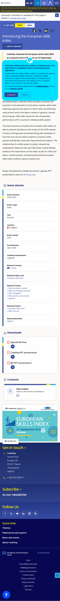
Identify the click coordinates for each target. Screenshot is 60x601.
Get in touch (12, 447)
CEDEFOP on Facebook (5, 513)
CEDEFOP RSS (35, 513)
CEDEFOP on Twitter (11, 513)
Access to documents (28, 571)
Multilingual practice (28, 567)
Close (57, 15)
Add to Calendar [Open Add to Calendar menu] (14, 46)
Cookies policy (28, 575)
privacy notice (16, 88)
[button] (34, 30)
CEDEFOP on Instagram (29, 513)
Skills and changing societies (19, 291)
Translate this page (17, 18)
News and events (10, 537)
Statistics (11, 298)
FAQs (28, 560)
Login (44, 3)
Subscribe (10, 489)
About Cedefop (9, 542)
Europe (13, 268)
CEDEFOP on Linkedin (23, 513)
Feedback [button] (57, 575)
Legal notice (28, 586)
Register (50, 3)
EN (13, 346)
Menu (57, 3)
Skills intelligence (14, 293)
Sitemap (28, 589)
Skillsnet (10, 321)
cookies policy (42, 86)
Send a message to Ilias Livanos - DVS (18, 396)
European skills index (15, 278)
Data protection (28, 582)
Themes (6, 528)
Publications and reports (14, 532)
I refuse (24, 95)
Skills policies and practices (18, 296)
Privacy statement (28, 578)
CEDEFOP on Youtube (17, 513)
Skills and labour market (17, 288)
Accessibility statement (28, 564)
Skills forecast (13, 311)
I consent (11, 94)
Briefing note (30, 174)
